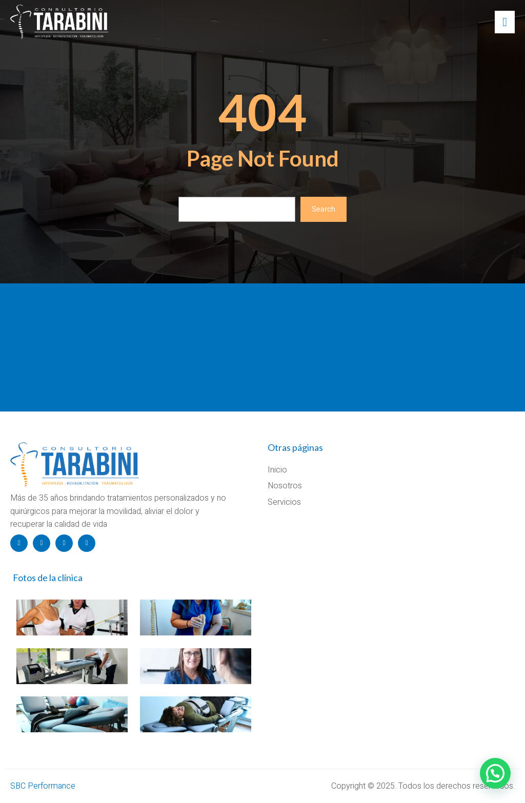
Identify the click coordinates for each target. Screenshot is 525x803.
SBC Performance (42, 786)
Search (323, 209)
